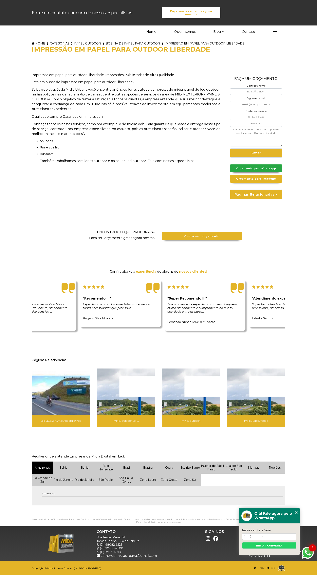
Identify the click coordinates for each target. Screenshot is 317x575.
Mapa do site (259, 555)
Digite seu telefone (256, 110)
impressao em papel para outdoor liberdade (204, 43)
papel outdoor (87, 43)
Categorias (59, 43)
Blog (217, 32)
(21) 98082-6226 (109, 544)
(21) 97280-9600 (110, 548)
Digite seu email (256, 98)
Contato (248, 32)
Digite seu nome (255, 85)
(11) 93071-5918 (109, 552)
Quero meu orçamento (201, 236)
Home (151, 32)
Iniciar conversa (269, 545)
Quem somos (184, 32)
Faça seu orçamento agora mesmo (191, 13)
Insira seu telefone (256, 530)
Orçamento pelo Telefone (256, 178)
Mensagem (255, 123)
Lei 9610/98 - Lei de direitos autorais (162, 522)
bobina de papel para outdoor (133, 43)
